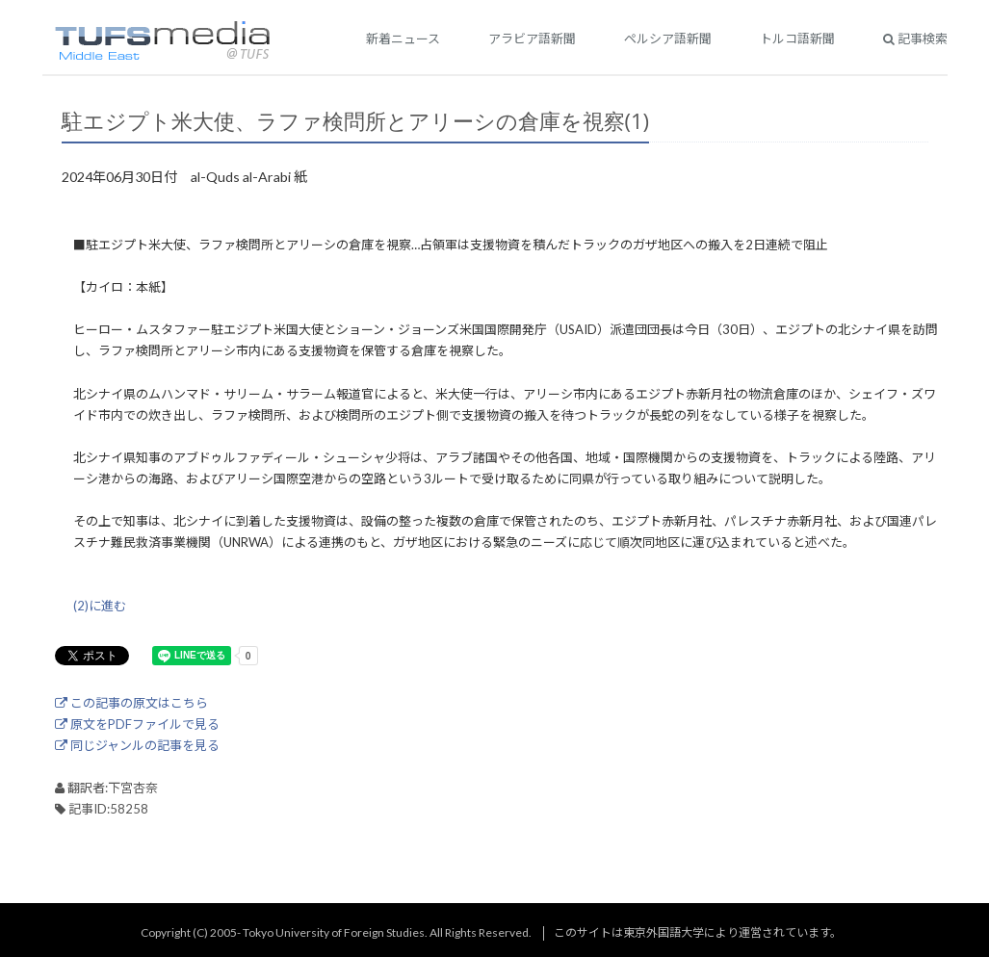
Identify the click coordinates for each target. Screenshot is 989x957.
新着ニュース (403, 38)
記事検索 (915, 38)
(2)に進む (99, 605)
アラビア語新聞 (532, 38)
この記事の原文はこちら (131, 703)
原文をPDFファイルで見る (137, 724)
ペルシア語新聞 (668, 38)
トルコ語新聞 (797, 38)
